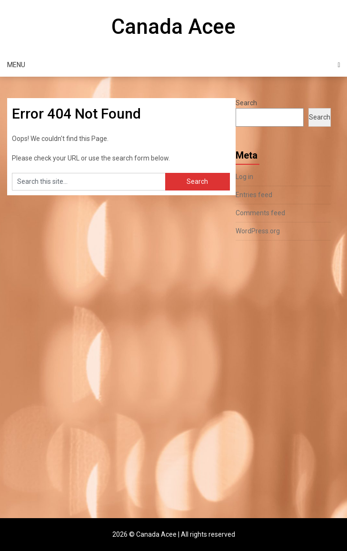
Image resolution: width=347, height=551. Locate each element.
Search (246, 103)
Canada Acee (173, 26)
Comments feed (260, 213)
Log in (244, 176)
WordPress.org (258, 231)
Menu (16, 65)
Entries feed (254, 195)
